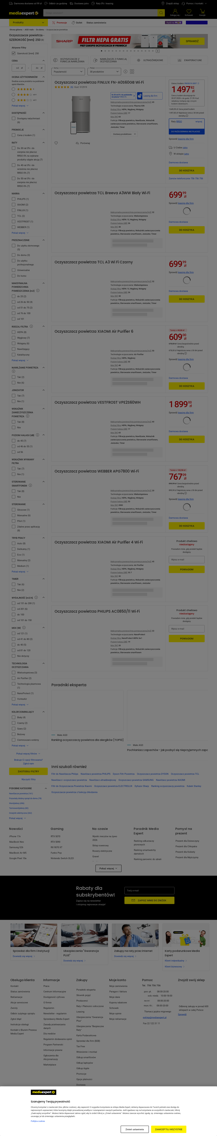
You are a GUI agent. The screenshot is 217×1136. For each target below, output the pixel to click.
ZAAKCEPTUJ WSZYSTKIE (168, 1129)
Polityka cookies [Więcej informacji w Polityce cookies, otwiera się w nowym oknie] (38, 1121)
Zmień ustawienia (135, 1129)
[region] (108, 1111)
